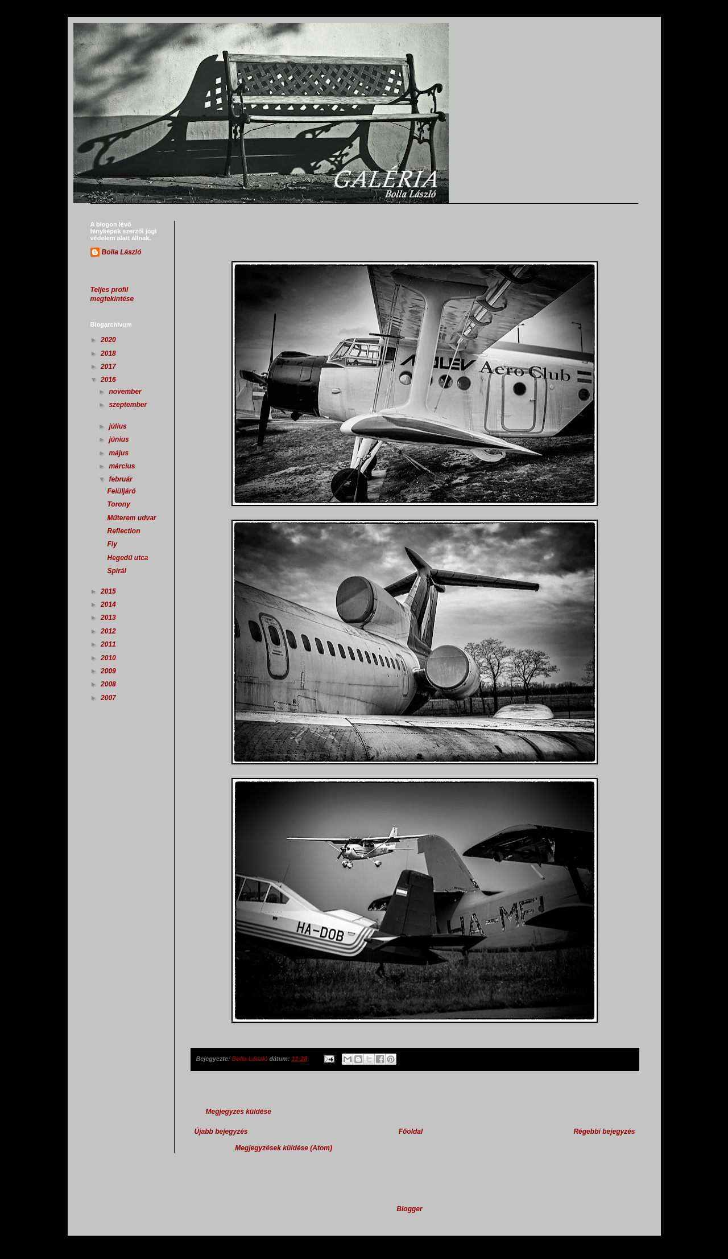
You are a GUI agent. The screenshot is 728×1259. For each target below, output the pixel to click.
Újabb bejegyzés (221, 1131)
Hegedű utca (127, 558)
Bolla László (122, 252)
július (119, 426)
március (122, 466)
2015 (109, 591)
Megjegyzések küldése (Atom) (283, 1148)
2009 (109, 671)
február (121, 479)
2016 (109, 380)
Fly (112, 544)
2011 (109, 644)
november (126, 392)
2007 (109, 698)
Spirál (116, 571)
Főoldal (411, 1131)
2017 (109, 367)
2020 (109, 340)
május (119, 453)
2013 (109, 618)
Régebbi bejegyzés (604, 1131)
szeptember (128, 405)
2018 (109, 353)
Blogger (409, 1209)
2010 (109, 658)
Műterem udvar (131, 518)
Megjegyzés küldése (238, 1112)
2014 (109, 604)
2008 (109, 684)
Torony (118, 504)
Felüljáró (121, 491)
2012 (109, 631)
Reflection (123, 531)
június (120, 439)
